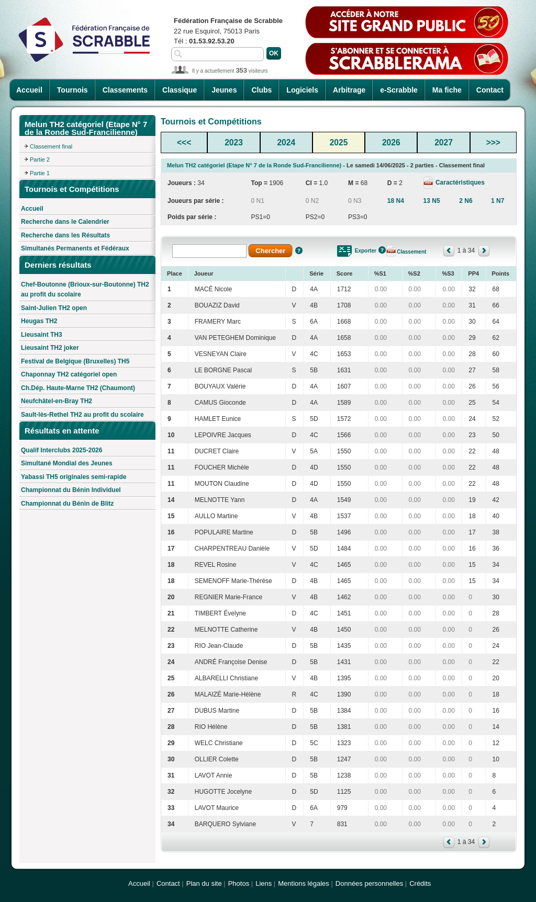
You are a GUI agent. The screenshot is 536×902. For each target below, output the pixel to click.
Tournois (72, 90)
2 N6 (465, 200)
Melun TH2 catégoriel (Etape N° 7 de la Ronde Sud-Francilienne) (254, 165)
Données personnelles (369, 883)
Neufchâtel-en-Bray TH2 (56, 401)
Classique (179, 90)
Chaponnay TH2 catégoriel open (69, 374)
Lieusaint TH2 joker (50, 347)
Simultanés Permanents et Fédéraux (75, 248)
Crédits (420, 883)
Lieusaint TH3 (41, 334)
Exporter (365, 251)
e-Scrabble (399, 90)
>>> (493, 142)
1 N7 (497, 200)
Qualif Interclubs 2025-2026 (61, 450)
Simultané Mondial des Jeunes (67, 463)
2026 (391, 142)
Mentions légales (303, 883)
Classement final (51, 146)
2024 (286, 142)
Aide (299, 250)
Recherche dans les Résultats (65, 235)
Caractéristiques (459, 182)
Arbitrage (349, 90)
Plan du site (204, 883)
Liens (263, 883)
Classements (125, 90)
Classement (411, 252)
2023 (234, 142)
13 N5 (431, 200)
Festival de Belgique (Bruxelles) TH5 (75, 361)
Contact (490, 90)
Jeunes (224, 90)
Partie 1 (40, 173)
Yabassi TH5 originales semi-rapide (73, 477)
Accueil (29, 90)
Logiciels (302, 90)
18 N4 (395, 200)
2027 (443, 142)
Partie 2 (40, 159)
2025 (339, 142)
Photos (238, 883)
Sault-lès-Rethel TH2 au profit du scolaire (82, 414)
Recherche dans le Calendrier (65, 221)
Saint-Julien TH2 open (54, 308)
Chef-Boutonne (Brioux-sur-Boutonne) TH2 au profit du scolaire (85, 290)
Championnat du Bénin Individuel (71, 490)
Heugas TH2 (39, 321)
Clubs (261, 90)
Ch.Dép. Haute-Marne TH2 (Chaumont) (78, 388)
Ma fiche (447, 90)
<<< (184, 142)
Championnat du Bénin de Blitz (67, 503)
